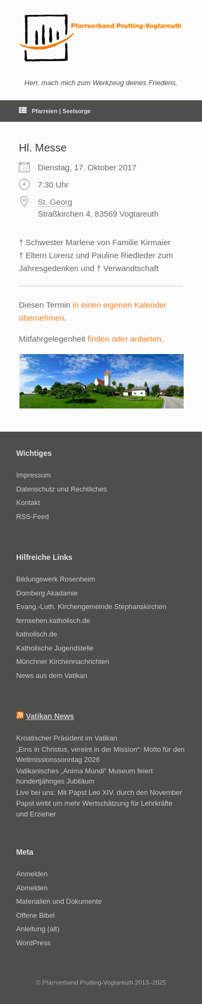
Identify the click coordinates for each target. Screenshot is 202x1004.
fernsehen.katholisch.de (53, 621)
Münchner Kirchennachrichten (62, 661)
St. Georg (55, 201)
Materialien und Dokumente (59, 901)
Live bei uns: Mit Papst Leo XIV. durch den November (99, 792)
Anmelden (32, 874)
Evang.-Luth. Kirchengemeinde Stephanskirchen (91, 607)
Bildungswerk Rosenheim (55, 579)
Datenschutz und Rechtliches (61, 489)
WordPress (33, 943)
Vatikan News (50, 716)
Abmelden (32, 888)
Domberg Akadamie (47, 593)
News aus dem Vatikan (51, 675)
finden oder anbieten (125, 338)
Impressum (33, 475)
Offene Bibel (35, 915)
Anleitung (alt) (37, 929)
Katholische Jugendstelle (55, 648)
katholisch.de (36, 634)
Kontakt (28, 502)
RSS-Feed (32, 517)
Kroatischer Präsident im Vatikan (66, 738)
